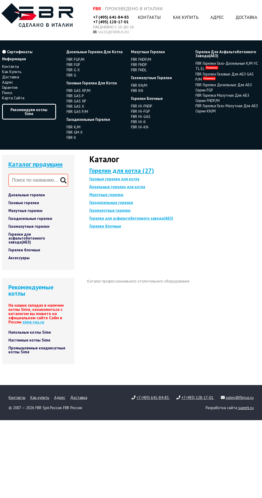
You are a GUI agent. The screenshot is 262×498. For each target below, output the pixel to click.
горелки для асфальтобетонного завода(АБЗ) (225, 54)
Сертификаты (17, 52)
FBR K (71, 137)
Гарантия (10, 87)
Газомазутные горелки (29, 226)
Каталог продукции (35, 164)
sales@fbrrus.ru (113, 32)
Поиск (7, 92)
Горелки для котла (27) (121, 170)
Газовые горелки (23, 203)
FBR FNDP (139, 64)
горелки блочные (147, 98)
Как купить (186, 17)
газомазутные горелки (151, 78)
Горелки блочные (24, 250)
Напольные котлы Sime (29, 332)
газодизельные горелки (88, 119)
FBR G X (73, 69)
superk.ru (246, 407)
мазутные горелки (148, 52)
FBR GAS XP (76, 101)
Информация (14, 59)
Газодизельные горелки (30, 218)
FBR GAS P (75, 95)
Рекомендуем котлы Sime (28, 111)
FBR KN (137, 90)
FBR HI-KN (139, 126)
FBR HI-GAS (140, 116)
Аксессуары (19, 258)
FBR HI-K (138, 121)
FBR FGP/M (75, 59)
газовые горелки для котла (92, 83)
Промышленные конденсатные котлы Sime (36, 350)
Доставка (246, 17)
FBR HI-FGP (140, 111)
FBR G (71, 75)
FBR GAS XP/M (78, 90)
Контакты (149, 17)
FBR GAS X (75, 106)
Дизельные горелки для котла (117, 186)
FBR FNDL (139, 69)
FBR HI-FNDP (141, 106)
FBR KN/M (139, 85)
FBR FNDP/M (141, 59)
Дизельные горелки (26, 195)
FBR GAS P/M (77, 111)
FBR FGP (73, 64)
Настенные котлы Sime (29, 340)
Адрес (217, 17)
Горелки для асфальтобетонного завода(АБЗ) (26, 238)
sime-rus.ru (33, 321)
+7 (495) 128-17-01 (111, 22)
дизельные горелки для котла (95, 52)
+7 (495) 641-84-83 (111, 17)
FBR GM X (75, 132)
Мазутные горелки (25, 211)
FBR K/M (73, 126)
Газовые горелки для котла (114, 178)
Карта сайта (13, 97)
